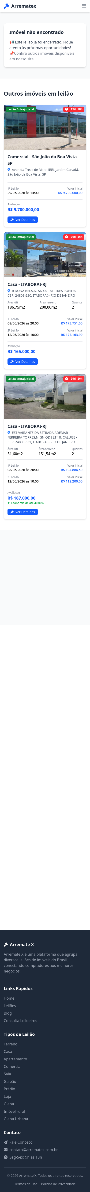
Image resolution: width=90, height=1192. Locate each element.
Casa (8, 1051)
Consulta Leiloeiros (20, 1020)
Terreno (10, 1044)
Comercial (12, 1066)
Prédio (9, 1088)
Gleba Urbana (16, 1118)
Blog (8, 1013)
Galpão (10, 1081)
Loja (7, 1096)
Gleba (9, 1103)
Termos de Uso (25, 1184)
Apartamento (15, 1059)
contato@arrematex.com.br (33, 1149)
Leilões (10, 1005)
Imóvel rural (14, 1111)
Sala (7, 1074)
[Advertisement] (45, 577)
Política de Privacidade (58, 1184)
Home (9, 998)
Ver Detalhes (22, 219)
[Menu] (84, 6)
